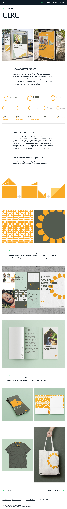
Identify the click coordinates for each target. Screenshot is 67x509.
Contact (62, 2)
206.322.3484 (30, 500)
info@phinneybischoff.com (12, 500)
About (48, 2)
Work (42, 2)
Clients (55, 2)
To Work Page (8, 9)
